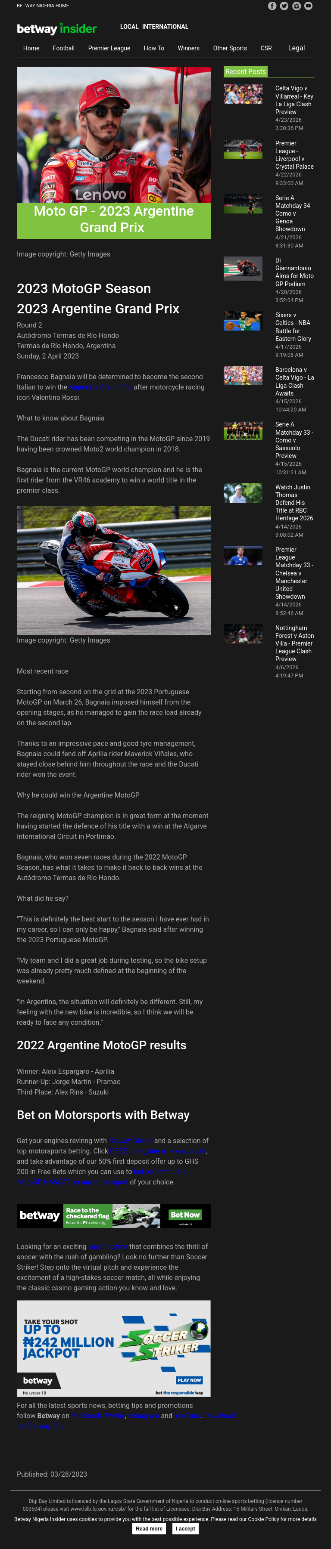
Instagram (143, 1416)
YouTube (187, 1416)
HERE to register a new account (158, 1151)
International (165, 26)
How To (154, 48)
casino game (108, 1247)
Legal (296, 48)
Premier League (109, 48)
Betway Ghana (131, 1141)
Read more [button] (149, 1529)
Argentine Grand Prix (100, 387)
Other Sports (230, 48)
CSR (266, 48)
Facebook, (87, 1416)
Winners (189, 48)
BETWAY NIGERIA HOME (43, 6)
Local (129, 26)
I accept (185, 1529)
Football (64, 48)
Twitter (114, 1416)
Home (31, 48)
